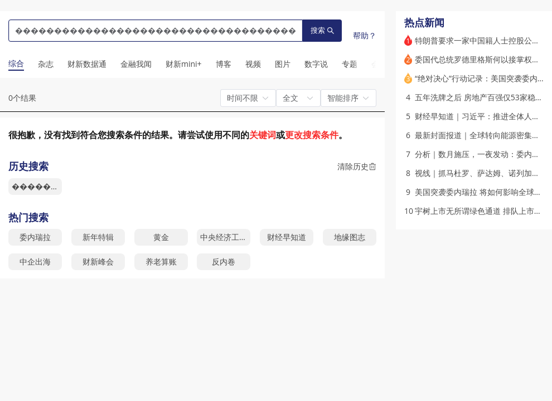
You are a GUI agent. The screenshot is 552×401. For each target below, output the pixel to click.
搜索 (322, 30)
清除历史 (356, 166)
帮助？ (364, 35)
